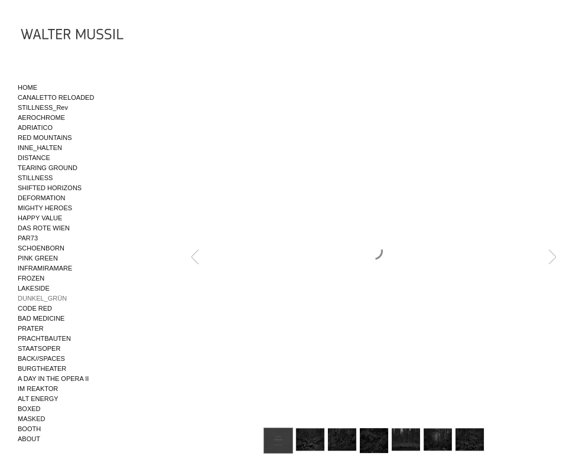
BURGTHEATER (42, 368)
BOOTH (29, 428)
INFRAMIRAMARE (45, 268)
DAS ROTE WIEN (44, 228)
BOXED (29, 408)
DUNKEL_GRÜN (42, 298)
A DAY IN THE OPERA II (53, 378)
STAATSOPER (39, 348)
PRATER (31, 328)
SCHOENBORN (41, 248)
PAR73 (28, 238)
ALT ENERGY (38, 398)
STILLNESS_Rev (43, 107)
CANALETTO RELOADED (56, 97)
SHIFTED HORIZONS (50, 187)
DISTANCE (34, 157)
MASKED (31, 418)
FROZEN (31, 278)
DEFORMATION (41, 197)
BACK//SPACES (41, 358)
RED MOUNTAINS (44, 137)
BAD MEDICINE (41, 318)
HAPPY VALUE (40, 217)
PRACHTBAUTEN (44, 338)
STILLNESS (35, 177)
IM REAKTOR (38, 388)
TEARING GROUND (47, 167)
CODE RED (35, 308)
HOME (27, 87)
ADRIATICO (35, 127)
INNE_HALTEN (40, 147)
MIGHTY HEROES (45, 207)
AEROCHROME (41, 117)
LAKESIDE (34, 288)
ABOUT (29, 438)
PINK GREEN (38, 258)
